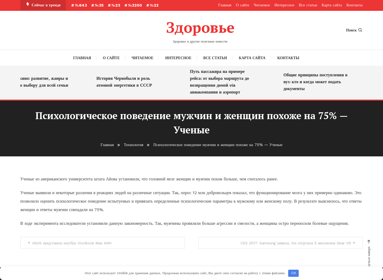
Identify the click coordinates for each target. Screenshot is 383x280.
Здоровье (200, 27)
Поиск (354, 30)
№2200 (135, 5)
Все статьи (308, 5)
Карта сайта (332, 5)
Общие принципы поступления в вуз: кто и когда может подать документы (317, 81)
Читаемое (262, 5)
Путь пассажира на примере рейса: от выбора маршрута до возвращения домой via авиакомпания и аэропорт (221, 82)
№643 (81, 5)
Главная (224, 5)
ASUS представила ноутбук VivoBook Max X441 (71, 243)
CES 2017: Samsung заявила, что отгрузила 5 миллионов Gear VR (295, 243)
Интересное (284, 5)
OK (293, 273)
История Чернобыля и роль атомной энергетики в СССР (125, 82)
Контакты (354, 5)
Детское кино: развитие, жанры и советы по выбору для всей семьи (37, 82)
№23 (115, 5)
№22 (154, 5)
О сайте (242, 5)
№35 (99, 5)
